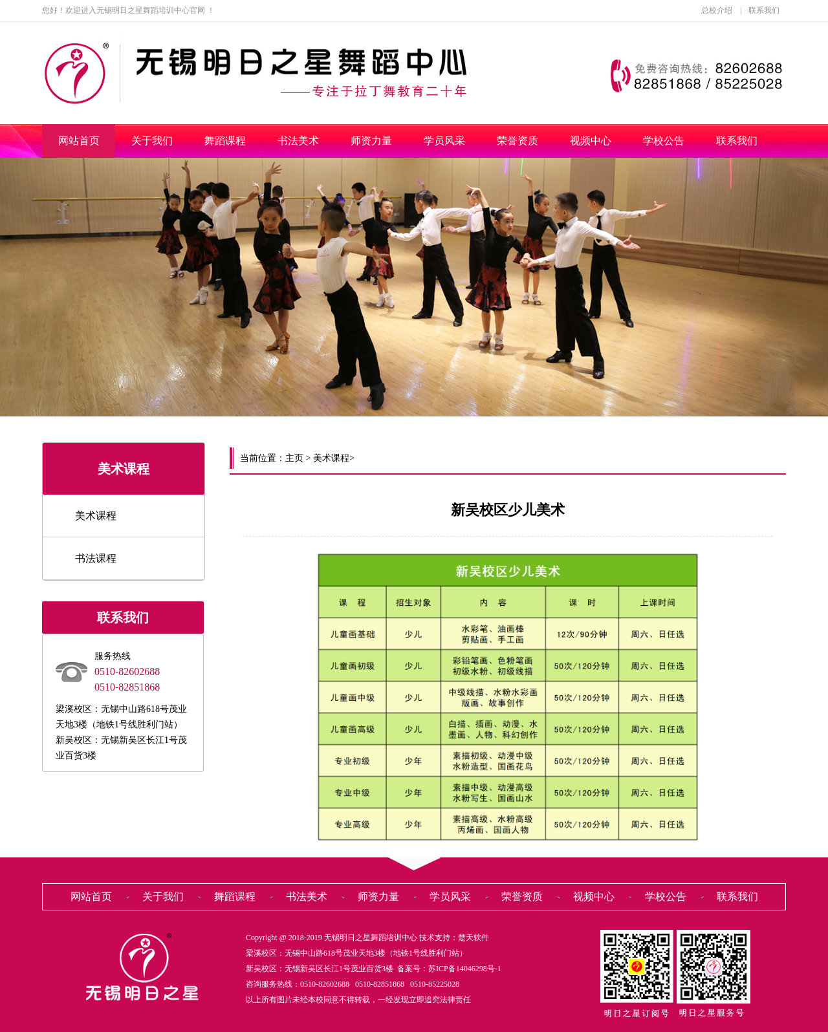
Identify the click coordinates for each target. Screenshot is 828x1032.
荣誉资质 (517, 140)
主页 (294, 458)
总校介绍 (716, 10)
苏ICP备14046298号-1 (464, 968)
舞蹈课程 (225, 140)
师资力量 (371, 140)
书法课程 (95, 558)
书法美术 (298, 140)
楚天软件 (473, 937)
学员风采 (444, 140)
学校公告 (663, 140)
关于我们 (152, 140)
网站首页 (79, 140)
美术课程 (95, 515)
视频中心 (590, 140)
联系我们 (763, 10)
